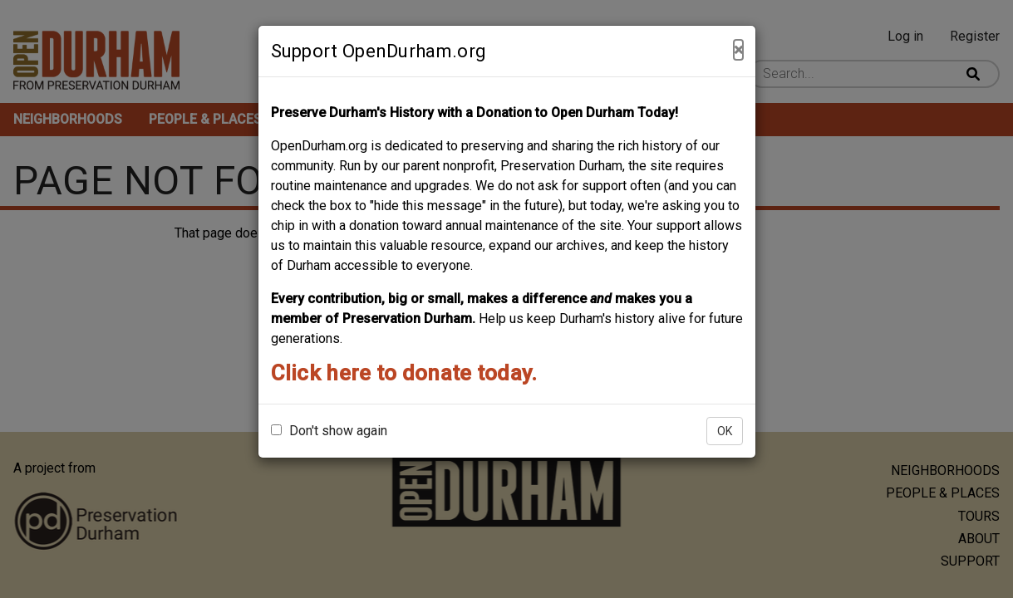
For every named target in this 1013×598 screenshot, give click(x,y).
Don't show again (329, 431)
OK (724, 431)
